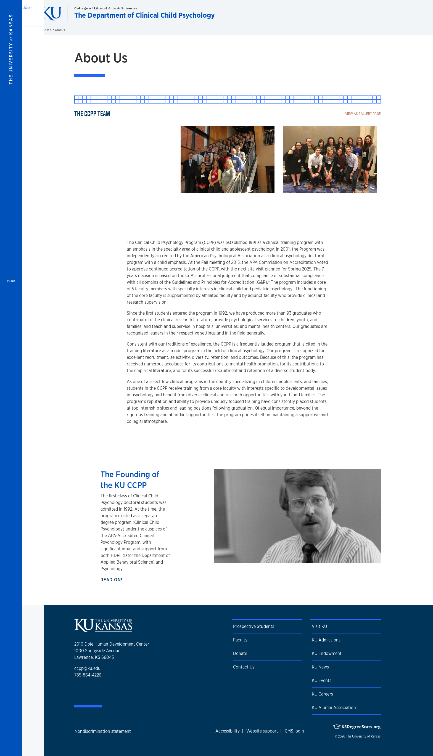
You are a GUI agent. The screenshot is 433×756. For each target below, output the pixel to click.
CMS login (294, 731)
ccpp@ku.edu (87, 668)
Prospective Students (253, 626)
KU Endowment (327, 653)
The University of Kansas (363, 736)
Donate (240, 653)
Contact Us (243, 667)
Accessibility (227, 731)
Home (47, 30)
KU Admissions (326, 640)
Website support (262, 731)
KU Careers (322, 694)
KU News (320, 667)
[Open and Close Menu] (11, 378)
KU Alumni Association (334, 707)
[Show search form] (409, 13)
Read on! (112, 580)
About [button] (60, 30)
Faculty (240, 640)
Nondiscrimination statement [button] (103, 731)
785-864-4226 (87, 675)
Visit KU (319, 626)
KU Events (321, 680)
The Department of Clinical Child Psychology (144, 15)
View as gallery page (363, 114)
